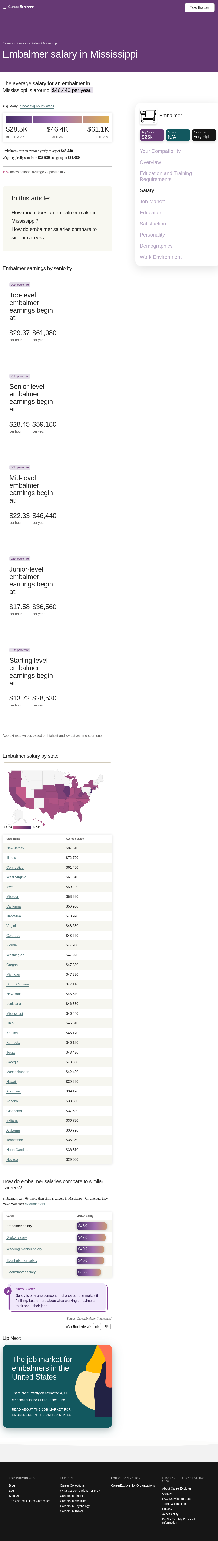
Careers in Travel (71, 1511)
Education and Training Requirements (166, 176)
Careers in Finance (72, 1495)
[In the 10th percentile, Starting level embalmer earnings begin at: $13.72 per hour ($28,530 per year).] (57, 682)
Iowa (10, 887)
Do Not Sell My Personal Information (178, 1521)
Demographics (156, 246)
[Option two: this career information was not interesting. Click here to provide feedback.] (107, 1326)
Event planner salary (21, 1260)
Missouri (12, 896)
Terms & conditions (174, 1504)
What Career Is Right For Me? (80, 1490)
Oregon (12, 965)
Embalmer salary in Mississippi (70, 54)
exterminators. (35, 1204)
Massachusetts (17, 1072)
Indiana (12, 1120)
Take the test (199, 7)
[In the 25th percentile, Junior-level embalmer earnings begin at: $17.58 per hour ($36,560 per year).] (57, 591)
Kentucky (13, 1042)
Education (151, 213)
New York (13, 994)
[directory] (57, 218)
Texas (10, 1052)
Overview (150, 162)
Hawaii (11, 1081)
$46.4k (57, 132)
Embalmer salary (19, 1226)
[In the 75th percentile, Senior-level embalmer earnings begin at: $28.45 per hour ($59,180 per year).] (57, 408)
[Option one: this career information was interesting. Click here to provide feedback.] (97, 1326)
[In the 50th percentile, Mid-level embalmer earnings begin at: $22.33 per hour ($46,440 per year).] (57, 499)
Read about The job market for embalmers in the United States (42, 1412)
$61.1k (98, 132)
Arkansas (13, 1091)
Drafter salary (16, 1237)
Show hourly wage (37, 106)
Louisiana (13, 1004)
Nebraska (13, 916)
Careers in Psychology (75, 1506)
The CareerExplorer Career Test (30, 1501)
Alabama (13, 1130)
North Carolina (17, 1150)
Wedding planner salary (24, 1249)
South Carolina (17, 984)
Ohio (10, 1023)
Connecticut (15, 867)
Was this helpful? (78, 1326)
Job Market (152, 202)
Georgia (12, 1062)
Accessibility (170, 1514)
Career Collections (72, 1485)
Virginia (12, 926)
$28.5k (16, 132)
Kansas (12, 1033)
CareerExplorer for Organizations (133, 1485)
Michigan (13, 974)
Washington (15, 955)
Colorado (13, 935)
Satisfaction (153, 224)
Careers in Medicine (73, 1501)
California (13, 906)
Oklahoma (14, 1111)
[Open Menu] (94, 7)
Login (12, 1490)
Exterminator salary (21, 1272)
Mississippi (14, 1013)
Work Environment (161, 257)
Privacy (167, 1509)
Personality (152, 235)
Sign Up (14, 1495)
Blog (12, 1485)
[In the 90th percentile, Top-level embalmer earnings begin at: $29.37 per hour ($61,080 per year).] (57, 317)
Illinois (11, 858)
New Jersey (15, 848)
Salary (147, 190)
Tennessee (14, 1140)
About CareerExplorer (176, 1488)
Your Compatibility (160, 151)
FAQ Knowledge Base (176, 1498)
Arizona (12, 1101)
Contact (167, 1493)
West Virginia (16, 877)
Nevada (12, 1159)
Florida (11, 945)
